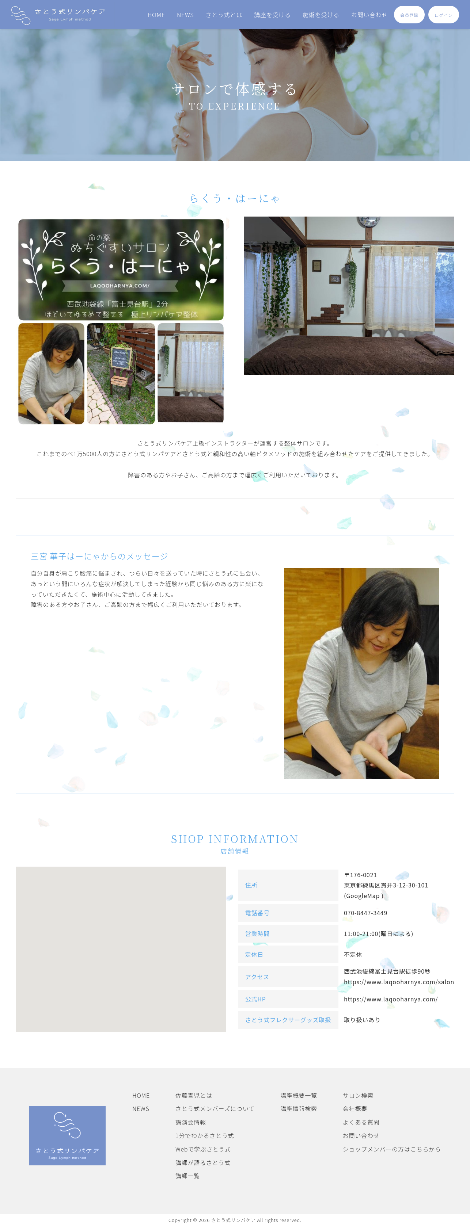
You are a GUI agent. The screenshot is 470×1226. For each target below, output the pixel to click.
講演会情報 (190, 1122)
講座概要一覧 (298, 1095)
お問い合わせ (369, 14)
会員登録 (409, 15)
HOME (156, 14)
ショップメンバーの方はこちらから (392, 1149)
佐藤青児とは (193, 1095)
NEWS (185, 14)
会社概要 (355, 1108)
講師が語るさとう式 (203, 1162)
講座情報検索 (298, 1108)
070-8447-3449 (365, 912)
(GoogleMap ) (364, 895)
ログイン (443, 15)
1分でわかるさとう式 (204, 1135)
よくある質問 (361, 1122)
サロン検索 (358, 1095)
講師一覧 (187, 1175)
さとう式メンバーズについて (215, 1108)
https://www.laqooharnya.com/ (391, 998)
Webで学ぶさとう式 (203, 1149)
